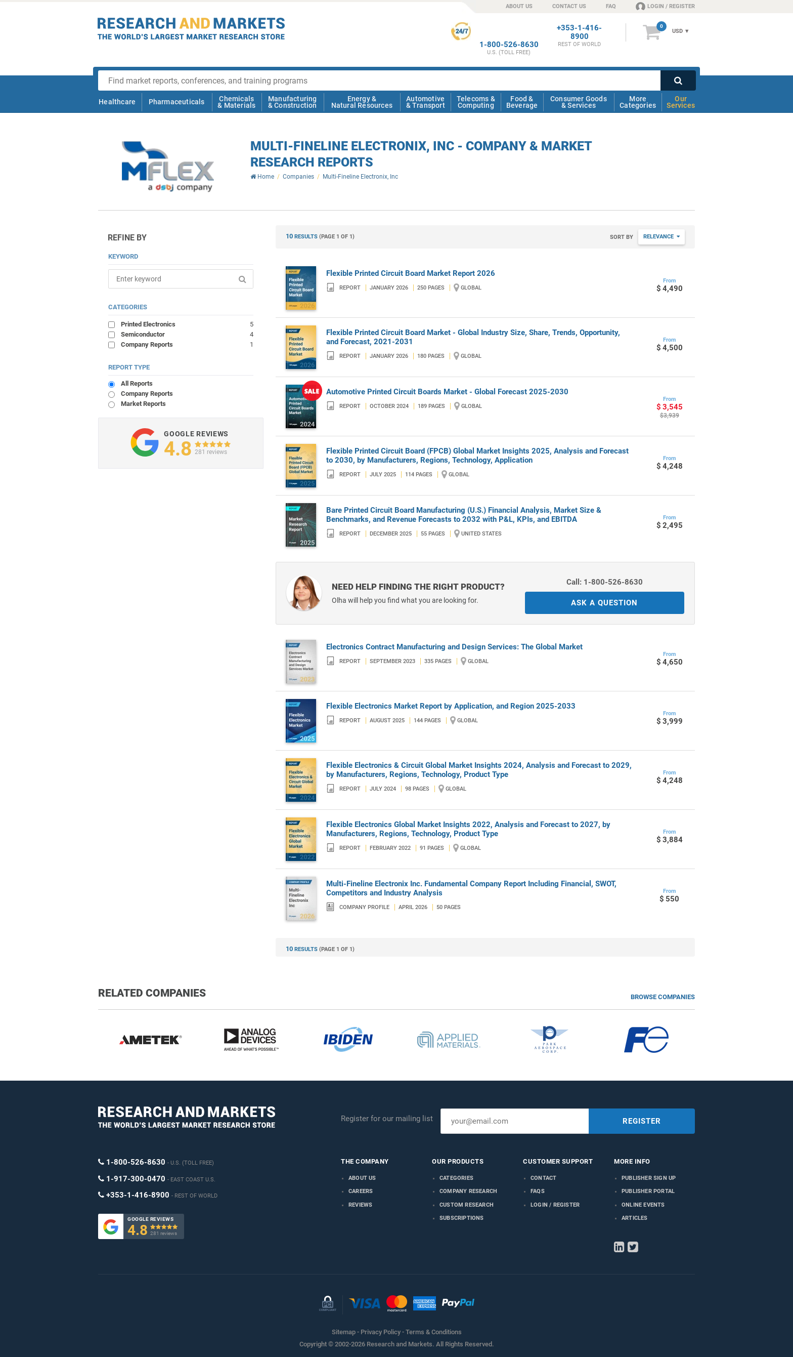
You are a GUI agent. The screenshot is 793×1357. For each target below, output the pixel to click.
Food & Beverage (522, 102)
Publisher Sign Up (649, 1178)
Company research (468, 1191)
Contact (543, 1178)
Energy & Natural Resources (361, 102)
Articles (635, 1218)
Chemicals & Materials (236, 102)
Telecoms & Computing (476, 102)
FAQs (538, 1191)
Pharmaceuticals (177, 102)
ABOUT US (519, 6)
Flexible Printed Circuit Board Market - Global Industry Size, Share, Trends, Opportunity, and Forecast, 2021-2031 (473, 337)
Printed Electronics (187, 323)
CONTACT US (569, 6)
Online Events (643, 1205)
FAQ (611, 6)
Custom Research (466, 1205)
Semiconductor (187, 334)
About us (362, 1178)
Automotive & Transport (425, 102)
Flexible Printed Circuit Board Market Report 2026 (410, 273)
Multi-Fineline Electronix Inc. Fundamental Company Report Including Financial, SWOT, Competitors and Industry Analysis (471, 888)
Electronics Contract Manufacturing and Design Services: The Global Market (454, 646)
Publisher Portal (648, 1191)
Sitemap (344, 1332)
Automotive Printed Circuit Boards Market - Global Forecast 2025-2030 (447, 391)
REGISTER (642, 1121)
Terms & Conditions (434, 1332)
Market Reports (143, 403)
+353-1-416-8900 (579, 32)
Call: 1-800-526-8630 (604, 582)
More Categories (638, 102)
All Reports (137, 383)
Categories (456, 1178)
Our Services (681, 102)
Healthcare (117, 102)
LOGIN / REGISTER (665, 6)
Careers (360, 1191)
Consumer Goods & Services (578, 102)
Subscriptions (461, 1218)
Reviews (360, 1205)
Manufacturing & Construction (292, 102)
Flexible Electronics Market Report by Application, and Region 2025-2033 (451, 706)
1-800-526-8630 (509, 44)
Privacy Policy (381, 1332)
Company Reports (187, 344)
